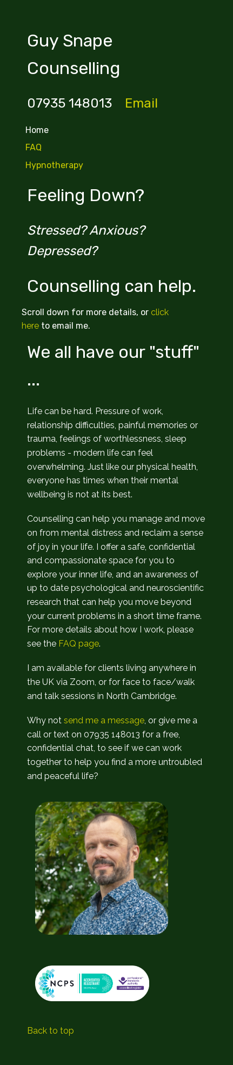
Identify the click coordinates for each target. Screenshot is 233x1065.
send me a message (104, 720)
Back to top (50, 1031)
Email (141, 103)
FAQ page (78, 643)
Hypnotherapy (54, 165)
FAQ (33, 147)
